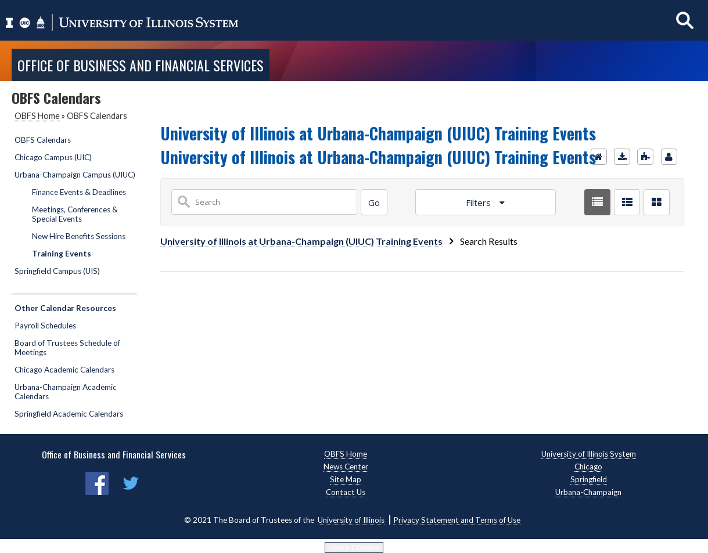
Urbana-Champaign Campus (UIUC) (75, 174)
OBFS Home (37, 116)
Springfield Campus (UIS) (57, 271)
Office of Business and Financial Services (140, 65)
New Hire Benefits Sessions (78, 236)
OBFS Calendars (43, 139)
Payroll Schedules (45, 325)
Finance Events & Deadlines (79, 192)
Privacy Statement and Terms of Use (456, 520)
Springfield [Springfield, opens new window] (588, 479)
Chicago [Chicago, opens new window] (588, 466)
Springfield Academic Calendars (69, 413)
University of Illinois (351, 520)
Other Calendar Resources (65, 308)
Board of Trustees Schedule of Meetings (67, 347)
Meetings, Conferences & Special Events (75, 214)
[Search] (374, 202)
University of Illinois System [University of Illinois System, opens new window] (588, 453)
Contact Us (345, 492)
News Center (346, 466)
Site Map (345, 479)
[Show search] (684, 20)
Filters (479, 202)
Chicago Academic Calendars (64, 369)
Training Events (61, 253)
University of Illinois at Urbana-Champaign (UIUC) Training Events (301, 241)
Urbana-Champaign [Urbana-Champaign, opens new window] (588, 492)
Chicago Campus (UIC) (53, 157)
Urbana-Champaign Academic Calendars (66, 391)
